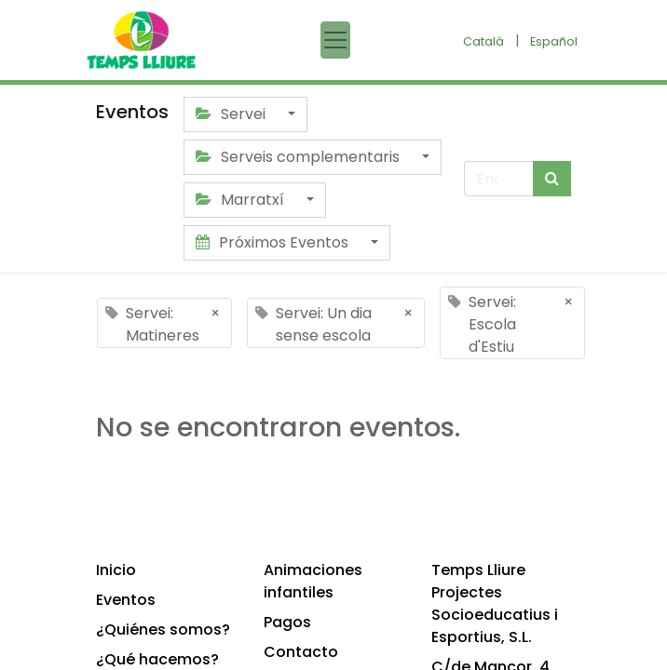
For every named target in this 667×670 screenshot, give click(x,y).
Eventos (126, 599)
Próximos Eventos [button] (274, 242)
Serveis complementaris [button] (299, 157)
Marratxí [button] (242, 199)
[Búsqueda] (552, 178)
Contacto (301, 652)
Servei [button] (232, 114)
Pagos (287, 622)
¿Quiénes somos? (163, 629)
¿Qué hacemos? (157, 659)
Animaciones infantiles (313, 581)
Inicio (116, 570)
